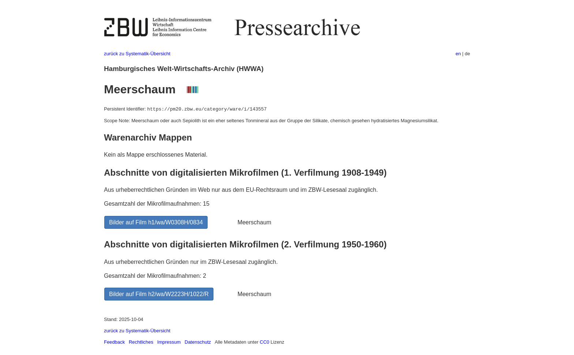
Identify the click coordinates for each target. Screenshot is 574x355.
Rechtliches (141, 342)
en (458, 53)
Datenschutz (197, 342)
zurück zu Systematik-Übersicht (137, 53)
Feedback (114, 342)
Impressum (168, 342)
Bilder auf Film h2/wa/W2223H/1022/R (159, 294)
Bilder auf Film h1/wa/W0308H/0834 (156, 222)
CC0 (264, 342)
